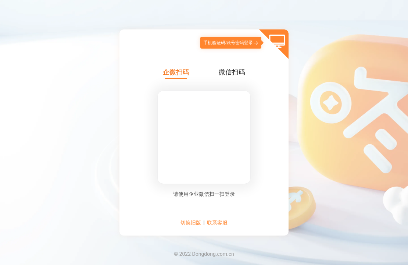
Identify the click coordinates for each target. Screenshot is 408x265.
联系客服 (217, 223)
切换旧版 (190, 223)
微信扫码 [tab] (232, 72)
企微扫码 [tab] (176, 72)
